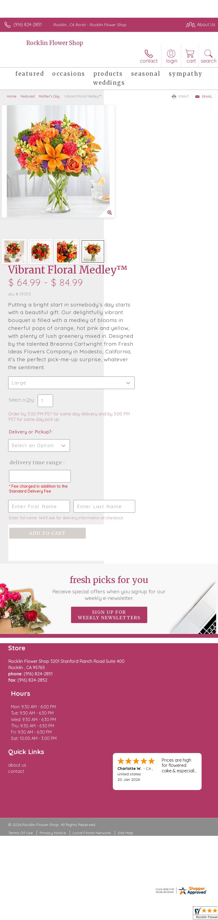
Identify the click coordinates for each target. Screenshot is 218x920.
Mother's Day (49, 96)
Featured (27, 96)
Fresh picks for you (109, 474)
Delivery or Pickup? (134, 298)
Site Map (125, 694)
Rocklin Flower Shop (54, 43)
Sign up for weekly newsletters (109, 501)
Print (180, 96)
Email (203, 96)
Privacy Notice (53, 694)
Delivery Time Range (130, 334)
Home (11, 96)
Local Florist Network (92, 694)
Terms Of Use (20, 694)
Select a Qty (125, 266)
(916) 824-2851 (27, 24)
